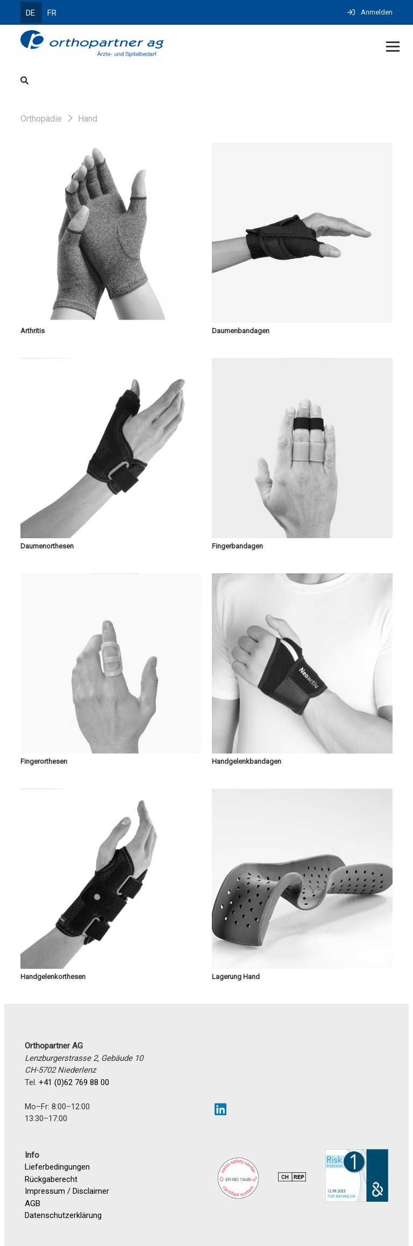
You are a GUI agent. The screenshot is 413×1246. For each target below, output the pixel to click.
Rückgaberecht (51, 1179)
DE (30, 13)
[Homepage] (169, 44)
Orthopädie (41, 119)
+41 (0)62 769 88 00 (74, 1082)
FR (51, 13)
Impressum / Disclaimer (67, 1191)
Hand (87, 119)
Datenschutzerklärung (63, 1215)
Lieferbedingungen (57, 1167)
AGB (32, 1203)
